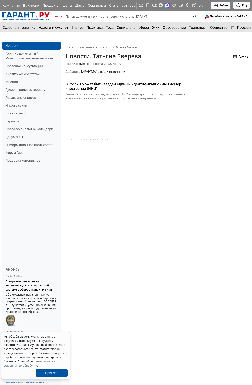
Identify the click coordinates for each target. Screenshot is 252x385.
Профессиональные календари (29, 129)
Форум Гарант (16, 152)
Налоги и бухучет (53, 27)
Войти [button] (221, 5)
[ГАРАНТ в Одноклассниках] (187, 5)
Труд (110, 27)
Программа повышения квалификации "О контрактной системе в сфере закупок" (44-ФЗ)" (29, 285)
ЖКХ (156, 27)
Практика (94, 27)
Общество (219, 27)
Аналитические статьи (23, 74)
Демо (80, 5)
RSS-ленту (114, 64)
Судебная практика (18, 27)
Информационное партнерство (29, 145)
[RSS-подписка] (200, 5)
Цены (67, 5)
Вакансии (31, 5)
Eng (241, 5)
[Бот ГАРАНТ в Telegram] (180, 5)
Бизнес (77, 27)
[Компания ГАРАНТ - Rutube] (194, 5)
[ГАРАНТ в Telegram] (174, 5)
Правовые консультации (24, 66)
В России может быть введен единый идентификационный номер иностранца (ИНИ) (123, 86)
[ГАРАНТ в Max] (167, 5)
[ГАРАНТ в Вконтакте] (154, 5)
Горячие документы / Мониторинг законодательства (29, 55)
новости (96, 64)
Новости (12, 45)
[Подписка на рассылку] (141, 5)
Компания (11, 5)
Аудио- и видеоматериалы (26, 90)
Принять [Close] (51, 373)
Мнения (12, 82)
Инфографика (16, 105)
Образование (174, 27)
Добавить (72, 71)
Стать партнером (123, 5)
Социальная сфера (133, 27)
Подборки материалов (23, 160)
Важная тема (15, 113)
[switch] (58, 16)
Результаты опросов (21, 97)
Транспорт (198, 27)
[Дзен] (161, 5)
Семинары (97, 5)
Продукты (51, 5)
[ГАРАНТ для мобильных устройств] (147, 5)
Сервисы (12, 121)
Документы (14, 137)
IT (232, 27)
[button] (226, 16)
